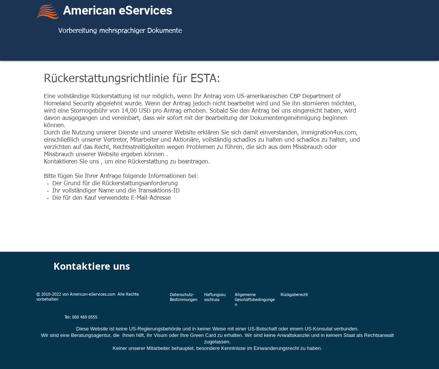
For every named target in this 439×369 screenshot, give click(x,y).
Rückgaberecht (294, 295)
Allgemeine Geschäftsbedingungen (255, 300)
